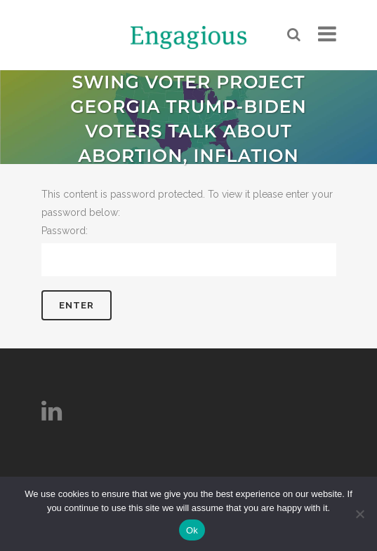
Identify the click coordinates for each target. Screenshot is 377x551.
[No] (359, 514)
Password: (188, 250)
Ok (192, 530)
